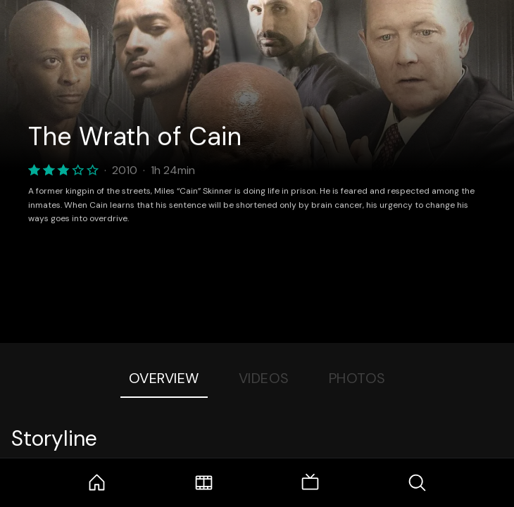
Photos (357, 378)
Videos (264, 378)
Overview (164, 378)
